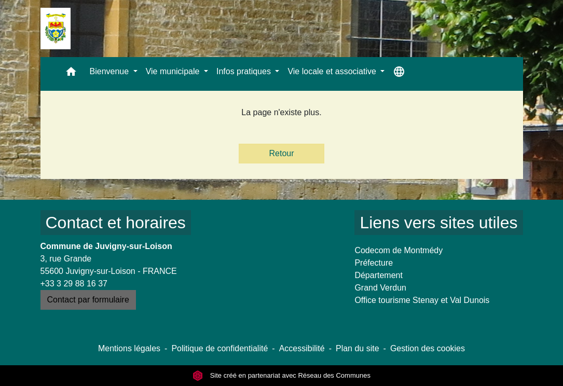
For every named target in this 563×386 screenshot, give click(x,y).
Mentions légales (129, 348)
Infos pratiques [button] (244, 71)
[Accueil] (55, 28)
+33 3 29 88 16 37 (73, 283)
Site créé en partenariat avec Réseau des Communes (281, 375)
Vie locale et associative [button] (332, 71)
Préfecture (373, 262)
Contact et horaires (116, 222)
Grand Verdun (380, 287)
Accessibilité (302, 348)
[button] (71, 74)
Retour (281, 153)
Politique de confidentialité (219, 348)
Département (378, 275)
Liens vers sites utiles (438, 222)
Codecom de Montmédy (398, 250)
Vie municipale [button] (174, 71)
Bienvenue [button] (110, 71)
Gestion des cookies (427, 348)
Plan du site (357, 348)
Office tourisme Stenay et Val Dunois (421, 300)
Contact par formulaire (88, 299)
